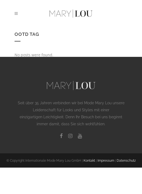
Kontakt (89, 160)
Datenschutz (126, 160)
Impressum (106, 160)
